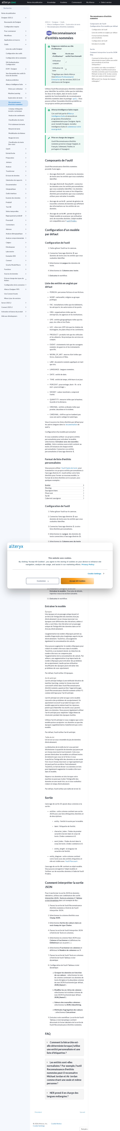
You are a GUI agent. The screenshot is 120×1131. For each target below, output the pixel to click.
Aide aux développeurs (13, 316)
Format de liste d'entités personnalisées (100, 37)
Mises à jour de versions (12, 298)
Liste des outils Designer (14, 49)
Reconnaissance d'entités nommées (15, 103)
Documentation (16, 185)
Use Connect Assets (11, 294)
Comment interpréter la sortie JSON (103, 52)
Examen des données (16, 198)
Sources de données (15, 274)
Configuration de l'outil (99, 30)
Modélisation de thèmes (16, 133)
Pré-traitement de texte (16, 124)
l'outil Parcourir (71, 861)
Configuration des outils (14, 53)
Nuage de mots (13, 138)
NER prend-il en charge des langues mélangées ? (104, 80)
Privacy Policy (88, 564)
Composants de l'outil (98, 24)
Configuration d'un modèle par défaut (104, 26)
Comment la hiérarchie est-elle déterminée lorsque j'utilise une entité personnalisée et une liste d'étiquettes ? (104, 61)
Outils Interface (16, 193)
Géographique (16, 189)
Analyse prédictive (12, 80)
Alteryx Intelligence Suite (16, 84)
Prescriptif (16, 220)
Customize (43, 581)
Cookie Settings (94, 574)
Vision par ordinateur (17, 89)
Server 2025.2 (13, 303)
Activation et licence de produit (13, 312)
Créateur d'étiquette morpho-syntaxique (15, 110)
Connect (16, 260)
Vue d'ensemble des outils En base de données (15, 74)
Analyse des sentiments (16, 115)
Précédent (38, 1112)
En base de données (16, 176)
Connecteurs (16, 225)
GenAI (16, 149)
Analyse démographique (16, 234)
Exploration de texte (17, 98)
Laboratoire (16, 252)
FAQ (91, 55)
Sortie (92, 49)
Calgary (16, 243)
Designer (55, 22)
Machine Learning (17, 93)
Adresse (16, 229)
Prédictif (16, 202)
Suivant (82, 1112)
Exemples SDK (16, 256)
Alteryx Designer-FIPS (15, 289)
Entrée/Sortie (16, 153)
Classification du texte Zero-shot (16, 143)
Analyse (16, 167)
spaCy (75, 98)
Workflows (15, 35)
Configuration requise (11, 27)
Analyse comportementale (16, 238)
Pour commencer (15, 31)
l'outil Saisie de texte (69, 468)
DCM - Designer (16, 69)
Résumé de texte (14, 129)
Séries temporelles (16, 211)
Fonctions (15, 269)
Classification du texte (16, 120)
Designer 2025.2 (13, 18)
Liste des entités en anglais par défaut (104, 33)
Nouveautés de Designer (12, 22)
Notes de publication (8, 13)
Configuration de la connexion (16, 58)
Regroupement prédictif (16, 216)
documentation (72, 424)
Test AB (16, 207)
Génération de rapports (16, 180)
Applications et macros (15, 40)
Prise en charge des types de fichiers (15, 279)
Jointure (16, 162)
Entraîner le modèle (98, 44)
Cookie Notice (56, 1124)
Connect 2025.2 (13, 307)
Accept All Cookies (77, 581)
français (84, 1129)
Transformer (16, 171)
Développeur (16, 247)
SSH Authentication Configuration (12, 63)
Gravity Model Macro (16, 265)
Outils (15, 44)
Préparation (16, 158)
